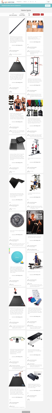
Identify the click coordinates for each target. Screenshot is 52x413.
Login (48, 1)
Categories (19, 1)
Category (22, 14)
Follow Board (36, 14)
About (25, 1)
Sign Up (48, 5)
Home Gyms (14, 51)
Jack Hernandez (15, 50)
